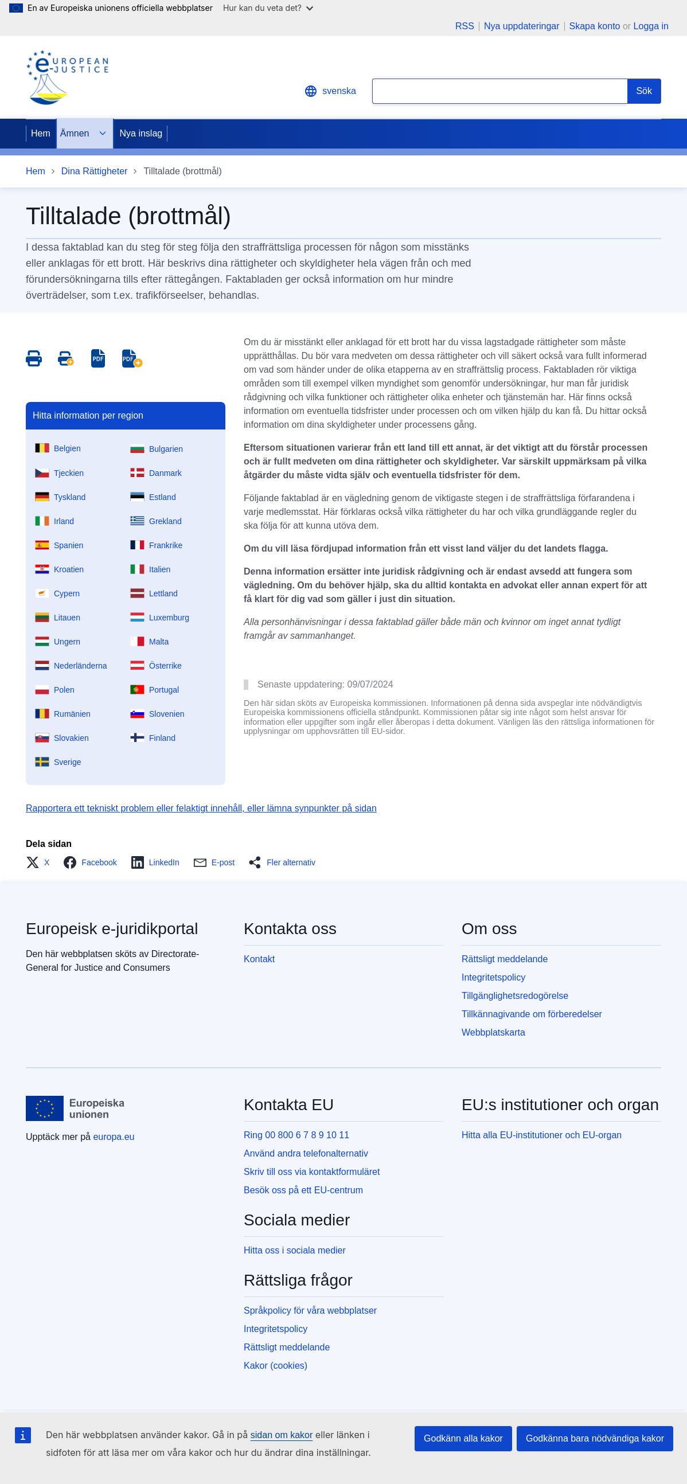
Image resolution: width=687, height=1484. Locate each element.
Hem (40, 133)
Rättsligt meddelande (505, 959)
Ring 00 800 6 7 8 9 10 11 (296, 1135)
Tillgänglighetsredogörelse (515, 996)
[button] (41, 862)
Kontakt (259, 959)
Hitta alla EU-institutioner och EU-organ (542, 1135)
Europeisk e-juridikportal (112, 929)
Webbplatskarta (493, 1032)
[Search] (644, 91)
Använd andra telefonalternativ (306, 1153)
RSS (464, 26)
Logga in (651, 26)
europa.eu (113, 1137)
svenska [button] (330, 91)
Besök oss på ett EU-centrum (303, 1190)
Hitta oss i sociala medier (295, 1250)
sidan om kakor (282, 1435)
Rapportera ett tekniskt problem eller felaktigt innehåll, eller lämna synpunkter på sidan (201, 808)
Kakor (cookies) (275, 1365)
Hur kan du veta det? (268, 8)
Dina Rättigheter (94, 171)
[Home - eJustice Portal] (67, 77)
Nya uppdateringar (522, 26)
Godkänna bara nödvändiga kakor (595, 1438)
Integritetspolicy (493, 977)
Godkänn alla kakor (463, 1438)
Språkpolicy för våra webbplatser (310, 1310)
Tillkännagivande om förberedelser (532, 1014)
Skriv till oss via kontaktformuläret (312, 1172)
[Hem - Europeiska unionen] (75, 1108)
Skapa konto (594, 26)
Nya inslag (140, 133)
